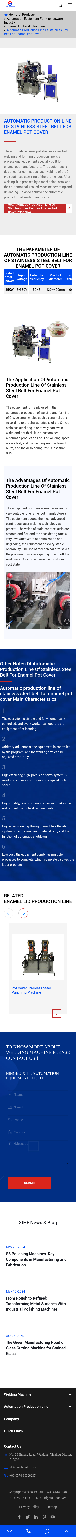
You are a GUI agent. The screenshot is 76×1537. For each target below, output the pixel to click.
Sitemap (51, 1507)
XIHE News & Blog (38, 1222)
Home (13, 14)
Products (28, 14)
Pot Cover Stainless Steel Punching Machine (31, 990)
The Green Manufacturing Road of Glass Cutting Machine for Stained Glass (36, 1348)
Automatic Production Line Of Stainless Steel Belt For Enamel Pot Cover (36, 32)
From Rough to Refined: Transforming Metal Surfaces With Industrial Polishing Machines (36, 1304)
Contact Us (12, 1446)
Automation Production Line (26, 1406)
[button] (8, 913)
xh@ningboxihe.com (23, 1467)
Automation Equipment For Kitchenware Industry (33, 20)
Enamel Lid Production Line (26, 26)
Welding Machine (17, 1394)
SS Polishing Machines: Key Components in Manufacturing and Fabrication (36, 1259)
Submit (30, 1183)
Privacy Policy (29, 1507)
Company (11, 1419)
